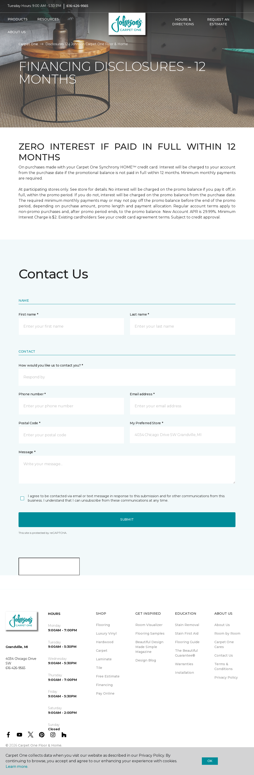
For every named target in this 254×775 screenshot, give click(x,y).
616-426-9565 (77, 8)
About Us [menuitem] (222, 625)
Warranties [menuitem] (184, 664)
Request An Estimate (218, 24)
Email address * (142, 394)
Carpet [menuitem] (101, 650)
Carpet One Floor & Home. (40, 745)
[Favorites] (175, 36)
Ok (209, 761)
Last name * (139, 314)
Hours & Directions (183, 24)
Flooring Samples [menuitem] (150, 633)
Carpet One (28, 44)
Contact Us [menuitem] (223, 655)
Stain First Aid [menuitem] (186, 633)
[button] (169, 36)
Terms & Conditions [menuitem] (223, 666)
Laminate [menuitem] (104, 659)
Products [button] (18, 21)
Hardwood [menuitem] (104, 642)
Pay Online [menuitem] (105, 693)
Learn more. (17, 766)
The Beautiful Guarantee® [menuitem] (186, 653)
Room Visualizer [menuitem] (148, 625)
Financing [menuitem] (104, 685)
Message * (27, 452)
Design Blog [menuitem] (145, 660)
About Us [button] (17, 34)
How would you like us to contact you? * (51, 365)
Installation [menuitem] (184, 673)
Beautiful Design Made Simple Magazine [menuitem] (149, 647)
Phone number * (32, 394)
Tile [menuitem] (99, 668)
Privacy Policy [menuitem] (226, 677)
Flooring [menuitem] (103, 625)
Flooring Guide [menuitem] (187, 642)
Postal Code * (29, 423)
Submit (127, 519)
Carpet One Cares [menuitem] (224, 644)
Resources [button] (48, 21)
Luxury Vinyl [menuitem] (106, 633)
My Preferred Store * (146, 423)
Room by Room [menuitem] (227, 633)
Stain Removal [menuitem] (187, 625)
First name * (28, 314)
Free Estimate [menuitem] (108, 676)
